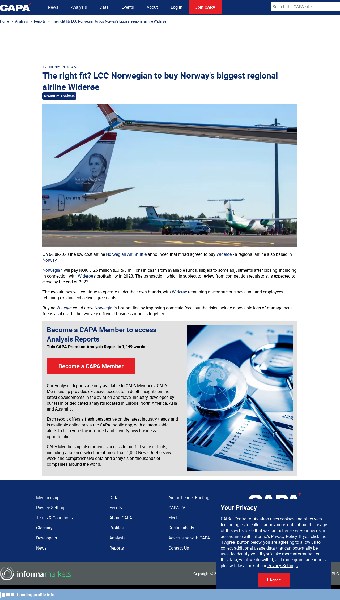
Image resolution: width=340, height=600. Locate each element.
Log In (176, 7)
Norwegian (52, 270)
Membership (48, 497)
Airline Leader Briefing (188, 497)
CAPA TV (176, 508)
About (152, 7)
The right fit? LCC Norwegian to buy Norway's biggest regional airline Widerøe (109, 21)
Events (127, 7)
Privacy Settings (282, 565)
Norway (49, 260)
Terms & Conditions (54, 518)
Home (4, 21)
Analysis (79, 7)
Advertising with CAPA (189, 538)
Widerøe (224, 254)
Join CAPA (205, 7)
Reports (40, 21)
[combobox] (305, 6)
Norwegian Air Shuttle (126, 254)
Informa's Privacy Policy (275, 536)
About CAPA (120, 518)
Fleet (172, 518)
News (53, 7)
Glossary (44, 528)
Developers (46, 538)
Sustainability (181, 528)
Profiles (116, 528)
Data (104, 7)
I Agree (274, 580)
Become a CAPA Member (91, 366)
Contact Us (178, 548)
